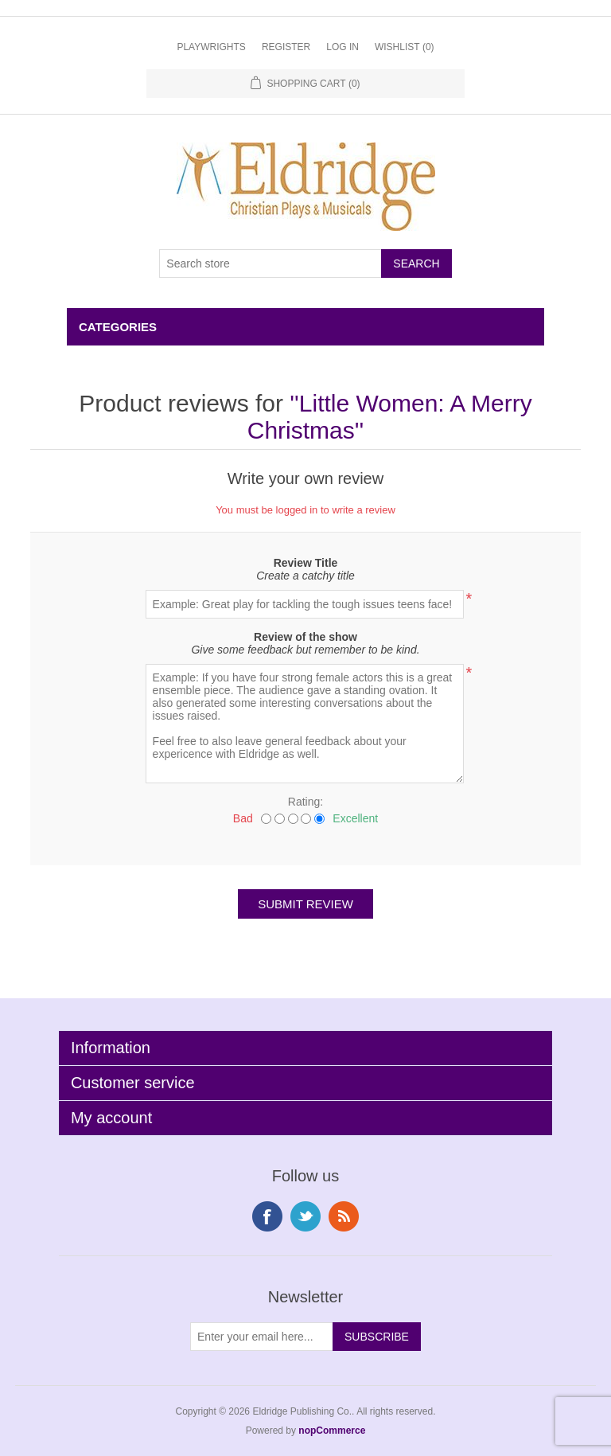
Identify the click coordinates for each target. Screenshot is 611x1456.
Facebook (267, 1216)
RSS (344, 1216)
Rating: (305, 801)
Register (286, 47)
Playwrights (211, 47)
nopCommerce (331, 1430)
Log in (342, 47)
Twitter (305, 1216)
